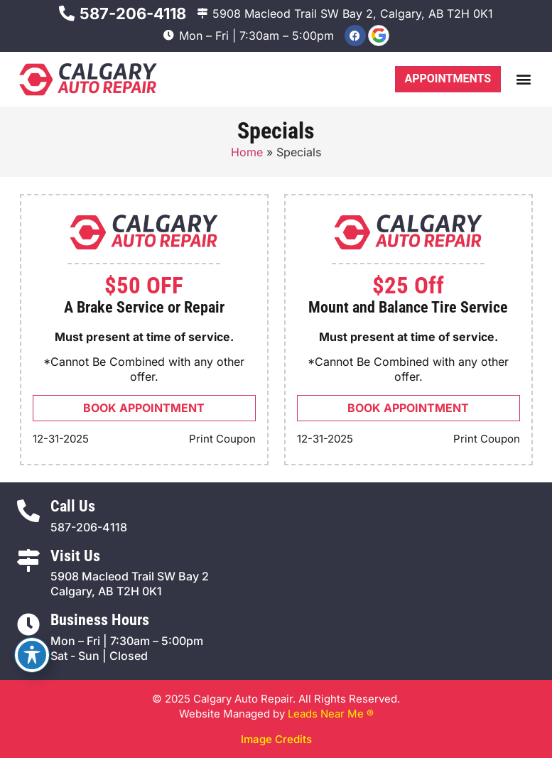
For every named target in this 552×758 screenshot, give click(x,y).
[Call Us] (28, 510)
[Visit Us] (28, 560)
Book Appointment (144, 408)
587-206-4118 (133, 13)
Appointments (447, 78)
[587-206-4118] (67, 13)
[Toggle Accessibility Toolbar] (32, 655)
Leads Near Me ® (331, 713)
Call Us (72, 506)
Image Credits (276, 739)
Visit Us (75, 556)
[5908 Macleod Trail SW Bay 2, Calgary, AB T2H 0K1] (202, 13)
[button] (523, 79)
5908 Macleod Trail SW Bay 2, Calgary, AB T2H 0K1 (352, 13)
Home (247, 152)
